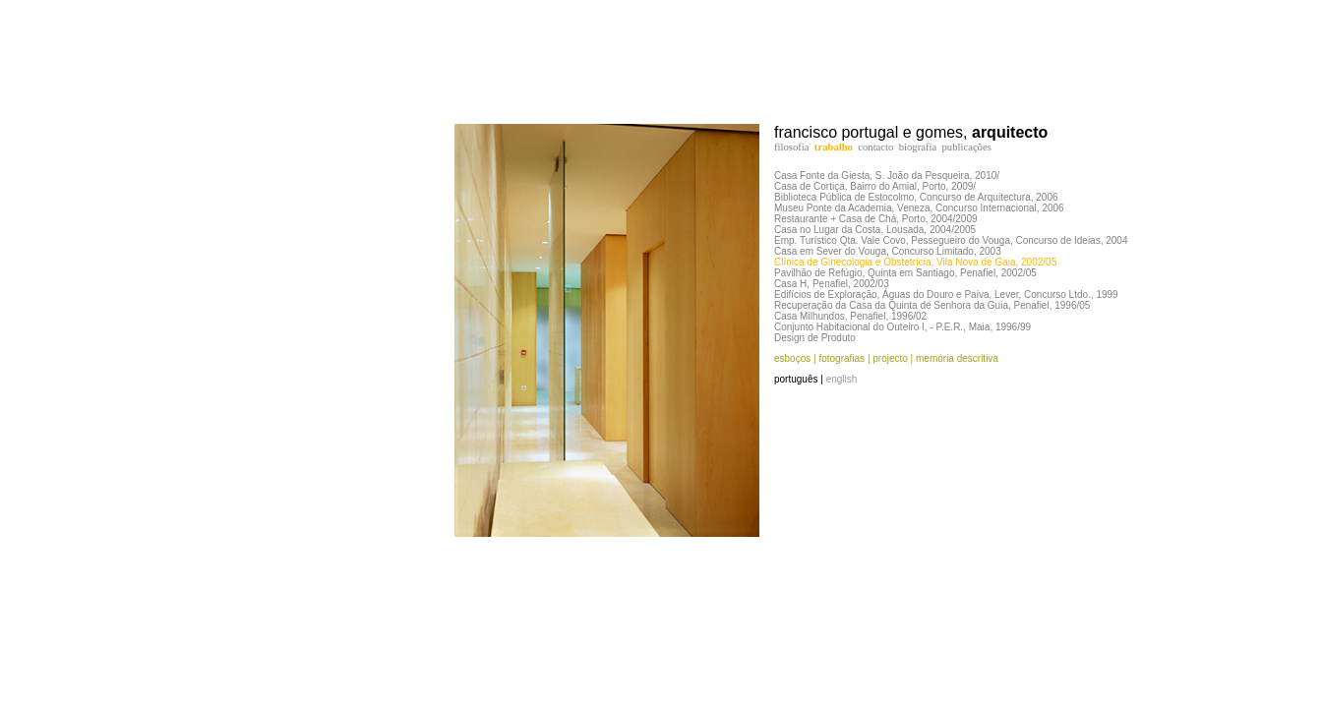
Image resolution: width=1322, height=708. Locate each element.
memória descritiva (955, 358)
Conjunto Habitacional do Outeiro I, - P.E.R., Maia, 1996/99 (902, 327)
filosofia (792, 147)
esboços (792, 358)
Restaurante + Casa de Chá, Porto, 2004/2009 (876, 218)
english (842, 379)
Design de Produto (815, 337)
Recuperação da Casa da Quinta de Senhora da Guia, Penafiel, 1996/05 (932, 305)
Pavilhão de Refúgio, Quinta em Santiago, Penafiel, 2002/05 (905, 272)
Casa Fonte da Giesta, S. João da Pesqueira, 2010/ (886, 175)
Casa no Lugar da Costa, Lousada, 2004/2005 (875, 229)
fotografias (841, 358)
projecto (890, 358)
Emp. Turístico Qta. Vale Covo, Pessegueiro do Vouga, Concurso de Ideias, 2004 (950, 240)
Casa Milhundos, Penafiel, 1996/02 (850, 316)
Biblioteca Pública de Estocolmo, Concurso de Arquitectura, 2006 (916, 197)
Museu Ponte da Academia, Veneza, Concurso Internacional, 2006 (919, 208)
